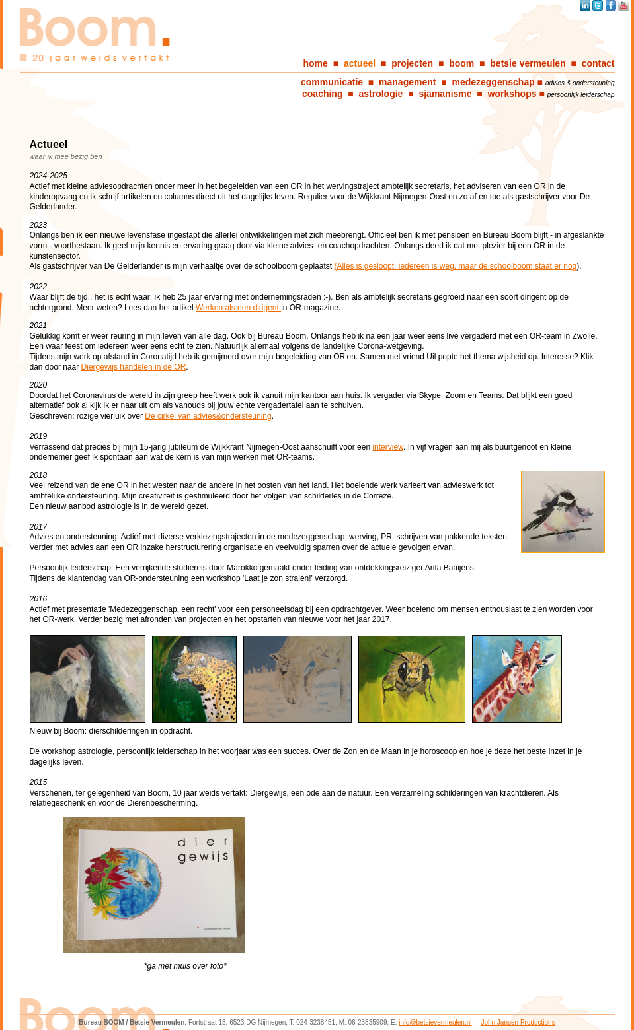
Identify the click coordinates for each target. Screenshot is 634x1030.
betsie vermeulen (527, 63)
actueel (360, 63)
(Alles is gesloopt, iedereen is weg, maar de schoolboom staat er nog (455, 266)
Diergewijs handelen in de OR (133, 367)
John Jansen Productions (518, 1022)
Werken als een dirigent (238, 307)
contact (598, 63)
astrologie (381, 93)
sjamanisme (444, 93)
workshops (512, 93)
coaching (322, 93)
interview (387, 447)
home (315, 63)
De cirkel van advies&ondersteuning (208, 416)
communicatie (332, 82)
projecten (412, 63)
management (407, 82)
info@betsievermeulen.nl (435, 1022)
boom (461, 63)
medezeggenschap (493, 82)
